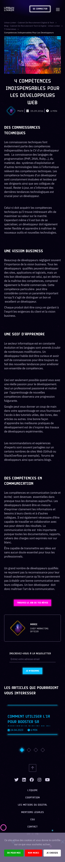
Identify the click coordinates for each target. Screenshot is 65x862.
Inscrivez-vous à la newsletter (30, 653)
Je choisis (52, 852)
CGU (32, 819)
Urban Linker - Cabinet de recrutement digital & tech (29, 22)
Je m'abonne (32, 670)
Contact (32, 827)
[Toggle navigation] (58, 9)
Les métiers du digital (32, 805)
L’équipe (32, 790)
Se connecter (40, 8)
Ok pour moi (14, 852)
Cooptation (32, 797)
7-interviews (10, 29)
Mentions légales (32, 812)
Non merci (33, 852)
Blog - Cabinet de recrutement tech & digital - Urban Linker (32, 25)
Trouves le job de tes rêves (32, 602)
